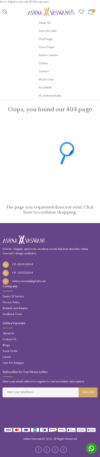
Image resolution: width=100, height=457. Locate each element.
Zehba (43, 63)
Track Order (10, 351)
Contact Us (9, 339)
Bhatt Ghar (46, 79)
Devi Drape (47, 47)
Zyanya (44, 71)
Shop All (44, 23)
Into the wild (47, 31)
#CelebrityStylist (50, 95)
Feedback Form (12, 314)
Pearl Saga (46, 39)
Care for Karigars (13, 363)
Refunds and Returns (15, 308)
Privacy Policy (11, 302)
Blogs (6, 345)
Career (7, 357)
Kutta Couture (48, 55)
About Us (8, 333)
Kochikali (45, 87)
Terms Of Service (13, 296)
